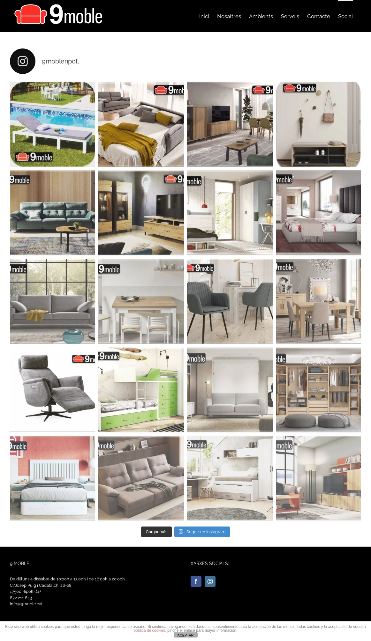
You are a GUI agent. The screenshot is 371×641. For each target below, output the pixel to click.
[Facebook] (196, 581)
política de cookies (149, 630)
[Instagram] (210, 581)
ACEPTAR (185, 635)
